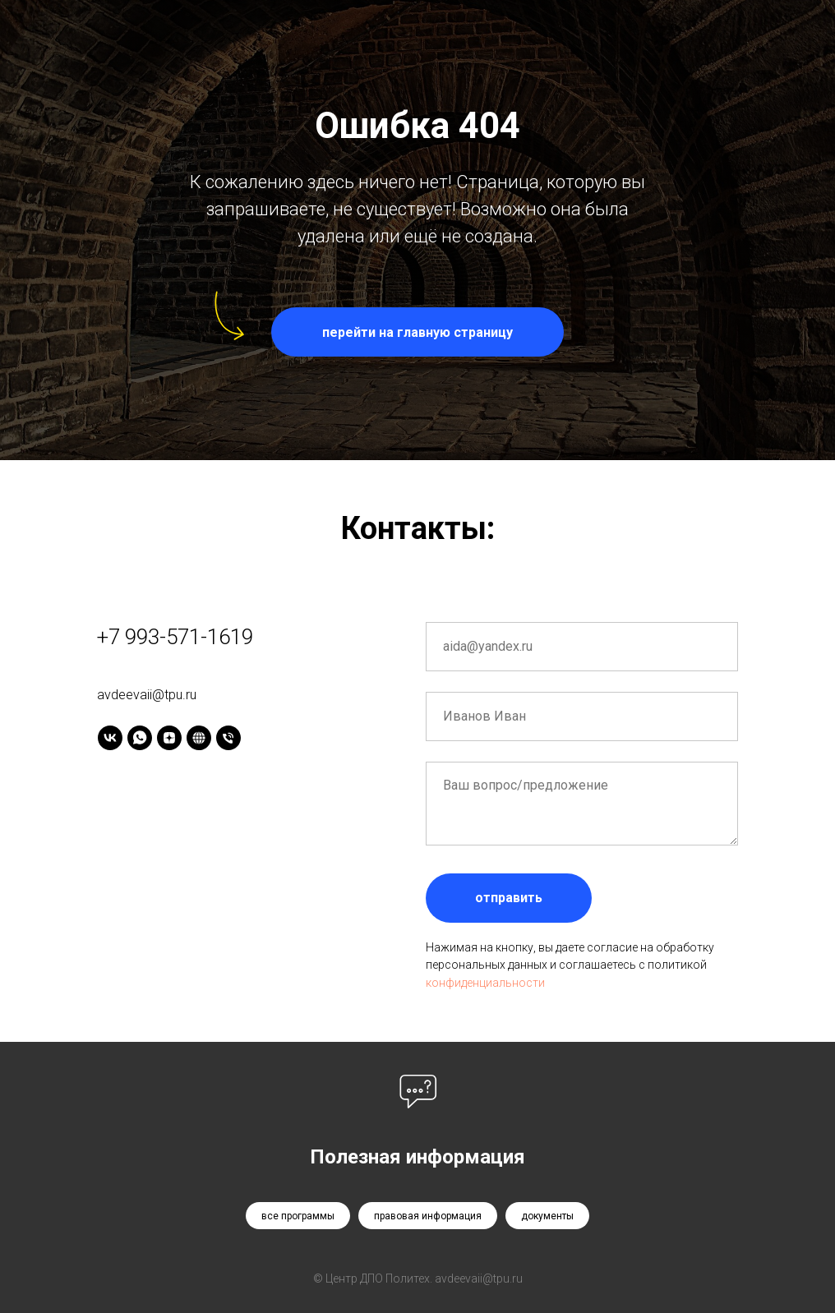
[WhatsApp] (139, 738)
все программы (297, 1216)
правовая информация (428, 1216)
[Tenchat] (199, 738)
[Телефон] (228, 738)
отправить (508, 897)
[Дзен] (169, 738)
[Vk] (110, 738)
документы (547, 1216)
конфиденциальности (485, 982)
